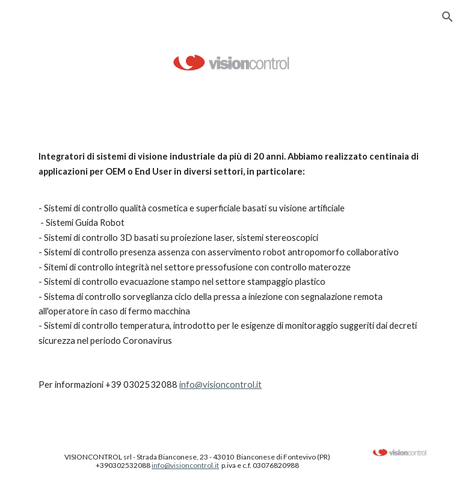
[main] (231, 271)
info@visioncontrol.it (220, 384)
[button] (447, 16)
